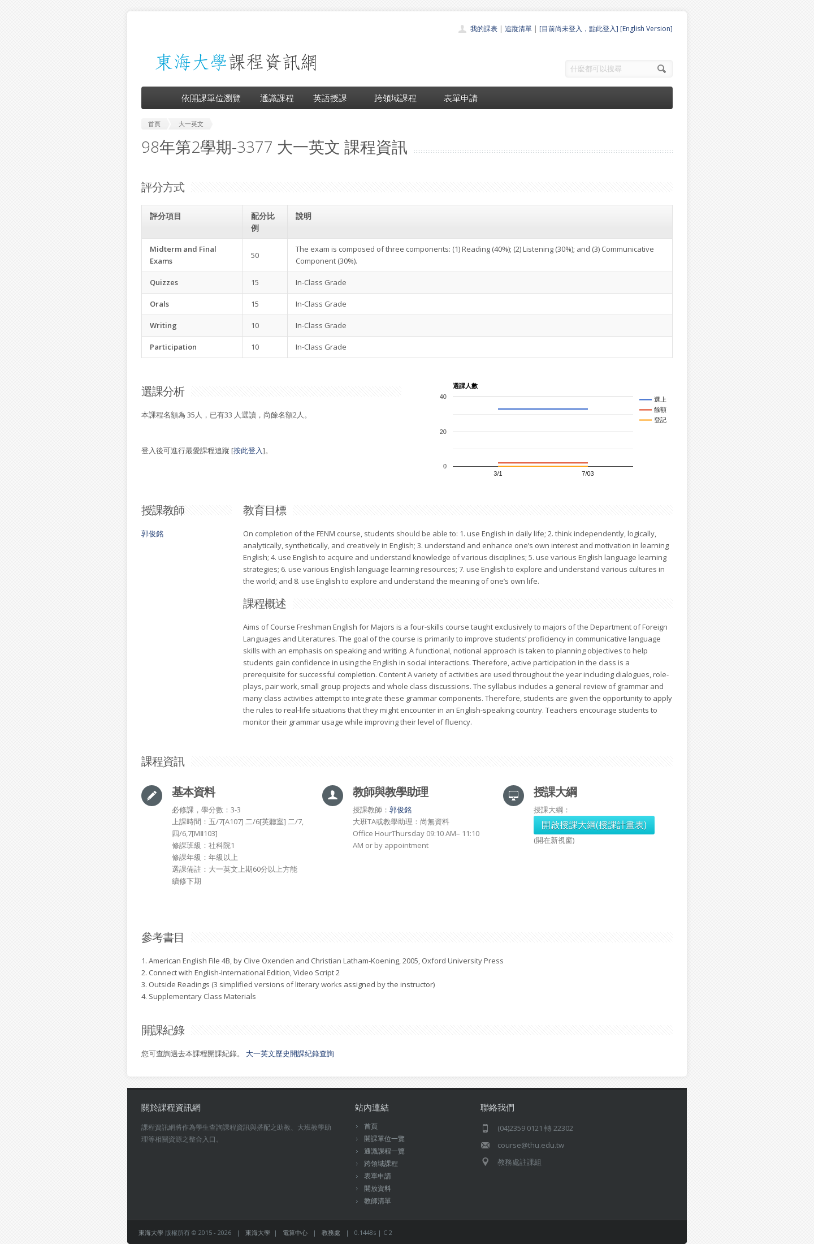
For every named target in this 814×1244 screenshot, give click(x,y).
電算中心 (295, 1232)
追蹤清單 (518, 28)
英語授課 (334, 98)
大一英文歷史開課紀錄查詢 (290, 1053)
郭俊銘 (152, 533)
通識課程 (277, 98)
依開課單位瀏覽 (211, 98)
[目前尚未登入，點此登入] (578, 28)
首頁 (371, 1126)
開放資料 (377, 1188)
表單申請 (461, 98)
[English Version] (646, 28)
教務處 (331, 1232)
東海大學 (150, 1232)
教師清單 (377, 1201)
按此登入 (248, 450)
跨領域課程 (399, 98)
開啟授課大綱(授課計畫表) (594, 825)
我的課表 (483, 28)
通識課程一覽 (384, 1151)
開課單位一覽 (384, 1138)
